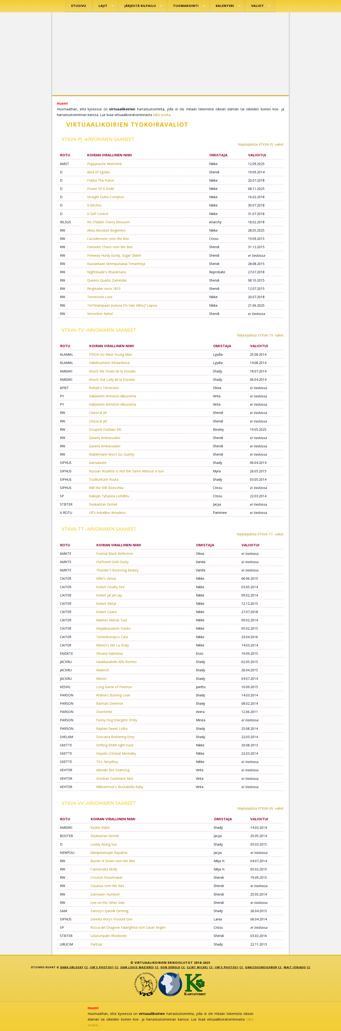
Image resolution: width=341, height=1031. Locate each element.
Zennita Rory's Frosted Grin (111, 919)
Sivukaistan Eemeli (103, 504)
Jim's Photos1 (102, 967)
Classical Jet (98, 412)
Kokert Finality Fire (110, 587)
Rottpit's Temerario (104, 388)
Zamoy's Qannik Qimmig (109, 911)
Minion (101, 678)
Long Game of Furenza (114, 687)
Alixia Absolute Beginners (106, 230)
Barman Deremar (109, 703)
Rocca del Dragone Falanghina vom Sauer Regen (128, 927)
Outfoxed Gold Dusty (112, 562)
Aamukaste (97, 462)
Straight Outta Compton (105, 197)
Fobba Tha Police (100, 180)
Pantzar (96, 944)
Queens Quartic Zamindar (107, 280)
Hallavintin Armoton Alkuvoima (112, 396)
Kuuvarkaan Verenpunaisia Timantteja (116, 263)
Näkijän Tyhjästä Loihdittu (109, 496)
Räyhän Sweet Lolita (111, 728)
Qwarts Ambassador (105, 437)
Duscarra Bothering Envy (115, 737)
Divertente (104, 711)
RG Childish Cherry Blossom (108, 222)
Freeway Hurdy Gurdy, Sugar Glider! (114, 255)
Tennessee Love (99, 297)
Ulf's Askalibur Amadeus (107, 512)
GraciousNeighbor (261, 967)
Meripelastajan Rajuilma (108, 852)
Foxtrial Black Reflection (114, 553)
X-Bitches (94, 205)
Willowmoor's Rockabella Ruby (119, 786)
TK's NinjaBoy (107, 761)
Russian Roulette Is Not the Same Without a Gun (126, 471)
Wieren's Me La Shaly (112, 645)
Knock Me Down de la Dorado (112, 371)
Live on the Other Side (107, 902)
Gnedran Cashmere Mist (114, 778)
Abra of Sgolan (98, 172)
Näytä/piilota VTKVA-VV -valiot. (260, 808)
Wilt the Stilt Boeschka (106, 487)
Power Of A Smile (100, 188)
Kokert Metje (106, 603)
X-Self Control (97, 213)
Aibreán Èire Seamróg (112, 770)
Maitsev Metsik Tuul (111, 620)
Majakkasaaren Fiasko (113, 628)
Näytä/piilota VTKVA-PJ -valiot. (261, 144)
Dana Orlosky (71, 967)
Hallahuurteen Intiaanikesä (109, 362)
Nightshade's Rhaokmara (106, 272)
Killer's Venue (106, 578)
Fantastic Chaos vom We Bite (110, 247)
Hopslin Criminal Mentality (116, 753)
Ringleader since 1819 (104, 288)
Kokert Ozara (106, 612)
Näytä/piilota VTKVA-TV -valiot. (260, 335)
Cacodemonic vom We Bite (108, 238)
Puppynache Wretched (104, 163)
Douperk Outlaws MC (105, 429)
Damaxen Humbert (105, 894)
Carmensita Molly (103, 869)
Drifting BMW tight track (114, 745)
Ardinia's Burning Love (113, 695)
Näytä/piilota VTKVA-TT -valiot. (260, 534)
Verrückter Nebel (100, 313)
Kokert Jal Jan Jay (109, 595)
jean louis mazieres (137, 967)
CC (86, 967)
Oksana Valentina (109, 653)
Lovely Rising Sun (103, 844)
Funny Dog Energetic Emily (116, 720)
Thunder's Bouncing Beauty (117, 570)
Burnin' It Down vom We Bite (112, 861)
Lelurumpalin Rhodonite (108, 935)
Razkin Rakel (100, 827)
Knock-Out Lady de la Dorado (112, 379)
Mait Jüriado (295, 967)
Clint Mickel (197, 967)
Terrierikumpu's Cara (112, 637)
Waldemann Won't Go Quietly (111, 454)
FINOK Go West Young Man (110, 354)
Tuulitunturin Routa (103, 479)
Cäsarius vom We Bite (107, 885)
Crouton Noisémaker (106, 877)
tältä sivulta (161, 114)
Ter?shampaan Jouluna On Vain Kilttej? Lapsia (122, 305)
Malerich (102, 670)
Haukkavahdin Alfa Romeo (116, 661)
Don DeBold (170, 967)
